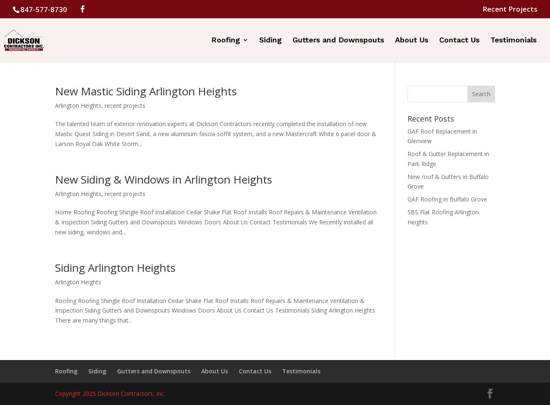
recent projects (125, 105)
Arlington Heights (78, 105)
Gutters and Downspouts (338, 40)
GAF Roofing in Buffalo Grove (447, 199)
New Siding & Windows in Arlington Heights (163, 179)
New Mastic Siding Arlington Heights (146, 91)
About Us (411, 40)
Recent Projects (510, 9)
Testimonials (513, 40)
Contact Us (459, 40)
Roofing (225, 40)
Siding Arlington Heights (115, 267)
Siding (270, 40)
